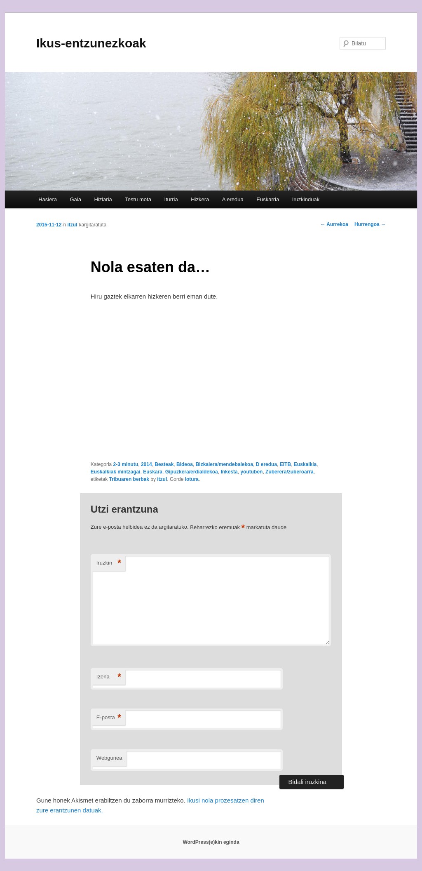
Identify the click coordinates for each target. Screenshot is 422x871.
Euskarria (267, 199)
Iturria (171, 199)
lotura (192, 479)
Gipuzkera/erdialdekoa (191, 472)
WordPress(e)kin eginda (211, 842)
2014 (146, 464)
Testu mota (138, 199)
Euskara (152, 472)
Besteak (164, 464)
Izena (108, 677)
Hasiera (47, 199)
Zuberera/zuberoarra (289, 472)
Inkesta (228, 472)
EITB (285, 464)
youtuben (251, 472)
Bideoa (184, 464)
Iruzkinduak (305, 199)
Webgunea (109, 758)
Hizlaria (103, 199)
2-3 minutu (125, 464)
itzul (72, 225)
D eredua (266, 464)
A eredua (233, 199)
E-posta (108, 718)
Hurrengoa (370, 224)
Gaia (75, 199)
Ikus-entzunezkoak (91, 43)
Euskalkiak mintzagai (116, 472)
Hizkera (200, 199)
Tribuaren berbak (129, 479)
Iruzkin (108, 563)
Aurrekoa (334, 224)
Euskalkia (305, 464)
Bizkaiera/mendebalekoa (224, 464)
